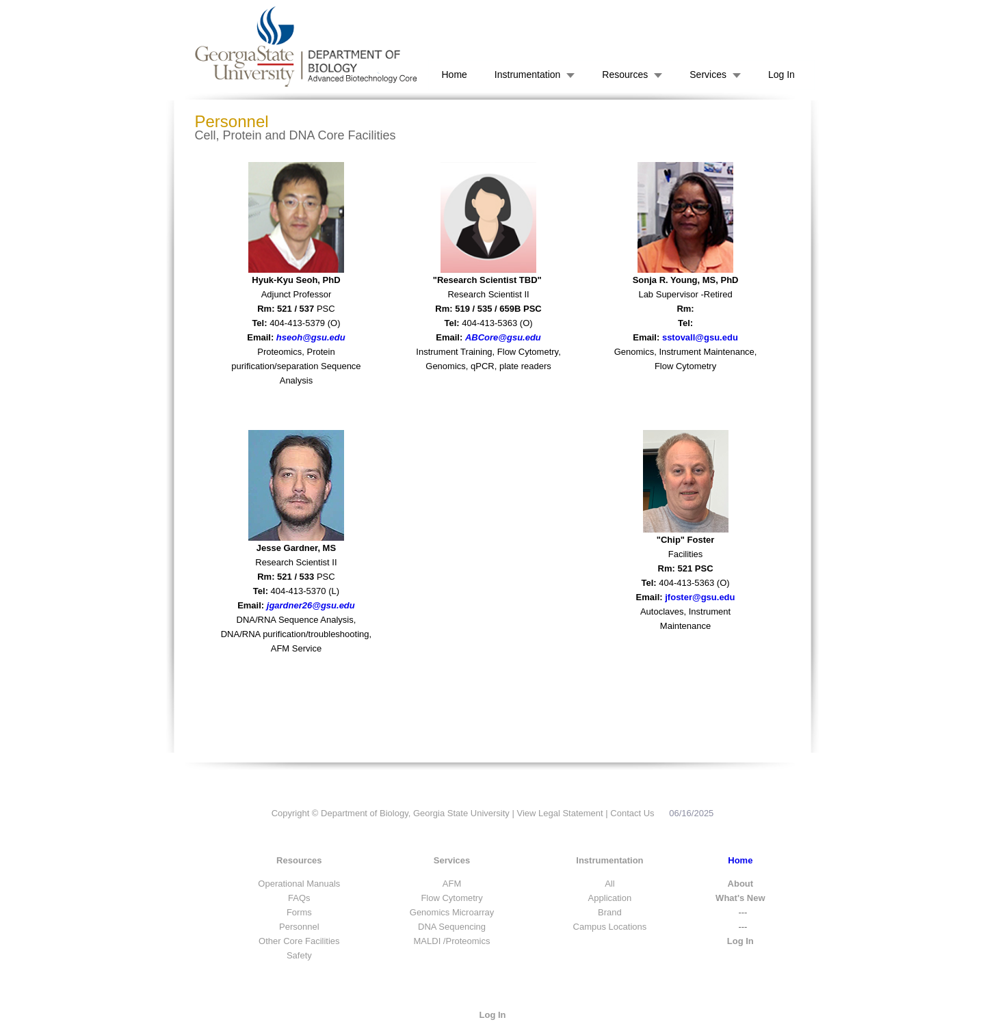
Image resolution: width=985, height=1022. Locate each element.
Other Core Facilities (299, 941)
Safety (299, 955)
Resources (625, 74)
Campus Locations (610, 927)
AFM (452, 883)
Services (708, 74)
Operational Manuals (299, 883)
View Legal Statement (559, 813)
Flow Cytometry (451, 898)
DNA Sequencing (452, 927)
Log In (781, 74)
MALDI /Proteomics (452, 941)
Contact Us (632, 813)
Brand (610, 912)
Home (454, 74)
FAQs (299, 898)
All (609, 883)
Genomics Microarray (452, 912)
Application (610, 898)
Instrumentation (528, 74)
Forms (299, 912)
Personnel (299, 927)
